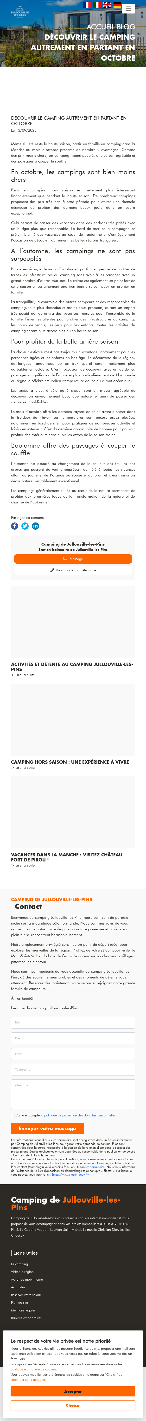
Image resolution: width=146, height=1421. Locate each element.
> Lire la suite (23, 728)
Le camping (19, 1318)
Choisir (73, 1405)
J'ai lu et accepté (66, 1169)
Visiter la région (22, 1325)
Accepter (73, 1391)
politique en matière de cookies (33, 1369)
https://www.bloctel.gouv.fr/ (70, 1228)
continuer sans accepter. (28, 1379)
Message (73, 613)
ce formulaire (95, 1221)
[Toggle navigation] (128, 8)
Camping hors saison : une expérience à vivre (70, 816)
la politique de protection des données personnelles (78, 1169)
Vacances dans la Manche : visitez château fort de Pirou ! (66, 911)
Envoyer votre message (47, 1182)
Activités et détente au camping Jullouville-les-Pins (72, 721)
